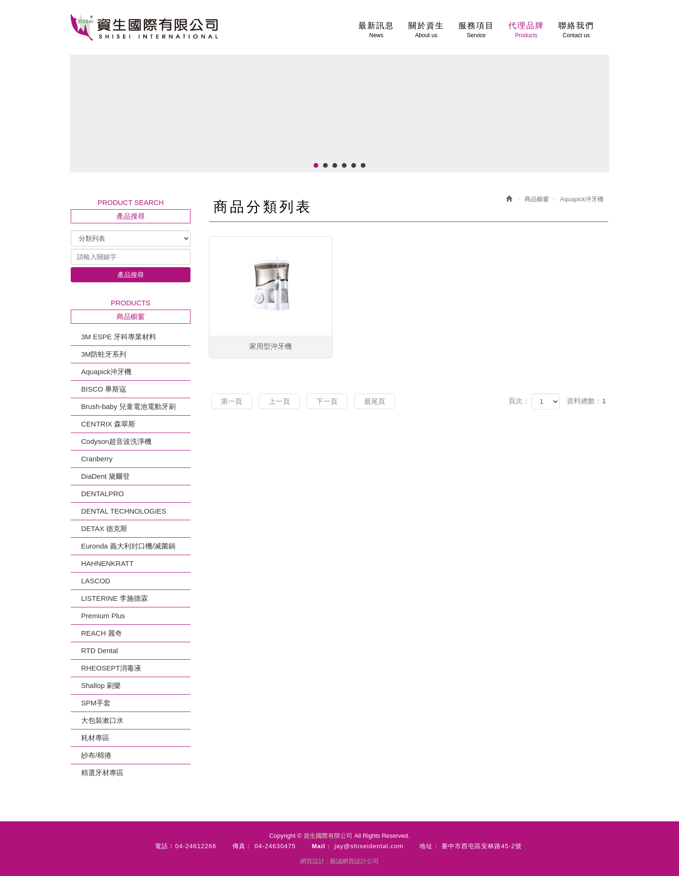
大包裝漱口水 (102, 720)
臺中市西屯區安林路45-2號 (482, 846)
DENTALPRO (102, 494)
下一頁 (327, 401)
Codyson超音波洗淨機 (116, 441)
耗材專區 (95, 738)
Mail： (322, 846)
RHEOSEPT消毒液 (111, 668)
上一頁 (279, 401)
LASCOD (95, 581)
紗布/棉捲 (96, 755)
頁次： (519, 401)
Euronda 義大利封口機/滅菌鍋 (128, 546)
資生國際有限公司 (144, 27)
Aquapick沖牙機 (106, 372)
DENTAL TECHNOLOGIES (123, 511)
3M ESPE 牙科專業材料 (118, 337)
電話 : (164, 846)
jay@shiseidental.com (369, 846)
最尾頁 (374, 401)
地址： (429, 846)
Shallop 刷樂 (101, 685)
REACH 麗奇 (101, 633)
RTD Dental (99, 651)
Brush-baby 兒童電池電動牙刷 (128, 406)
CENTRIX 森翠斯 (108, 424)
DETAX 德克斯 (104, 528)
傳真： (242, 846)
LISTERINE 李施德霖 (114, 598)
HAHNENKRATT (107, 563)
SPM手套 (96, 703)
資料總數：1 (586, 401)
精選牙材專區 (102, 773)
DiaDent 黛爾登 (105, 476)
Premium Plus (103, 616)
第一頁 (231, 401)
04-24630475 (275, 846)
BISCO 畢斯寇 (103, 389)
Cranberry (97, 459)
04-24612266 (195, 846)
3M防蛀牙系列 (103, 354)
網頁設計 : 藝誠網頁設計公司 (339, 861)
